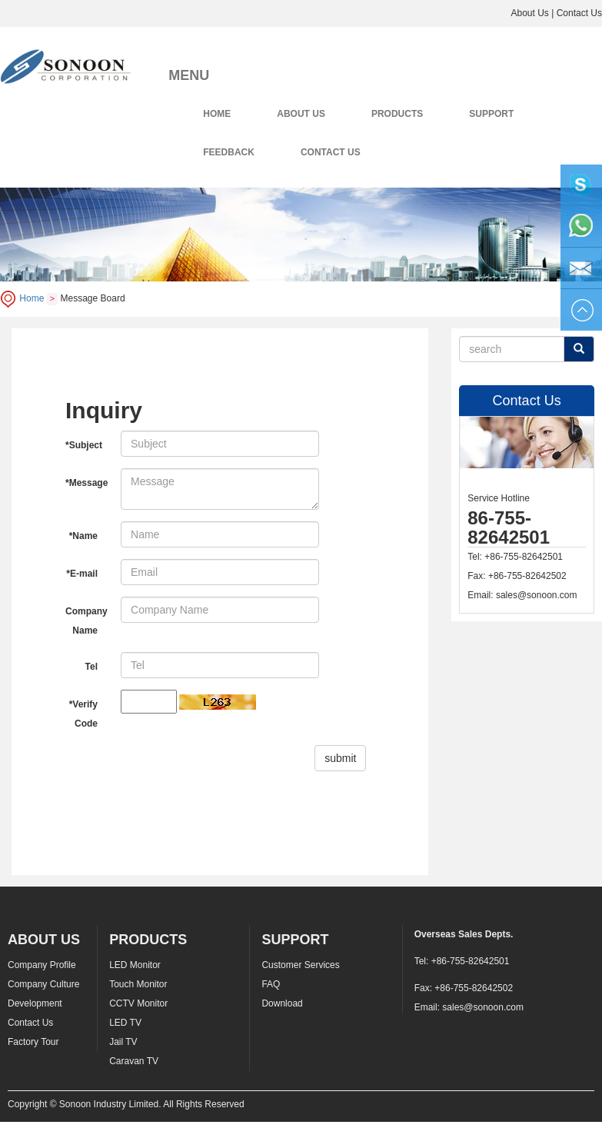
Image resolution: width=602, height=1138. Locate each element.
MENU (188, 75)
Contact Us (579, 13)
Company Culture (43, 984)
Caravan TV (133, 1061)
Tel (91, 666)
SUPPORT (491, 113)
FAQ (270, 984)
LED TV (125, 1022)
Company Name (86, 621)
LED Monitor (135, 965)
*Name (83, 536)
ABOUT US (301, 113)
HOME (217, 113)
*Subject (83, 445)
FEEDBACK (228, 152)
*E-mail (82, 573)
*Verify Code (83, 714)
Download (281, 1003)
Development (35, 1003)
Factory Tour (33, 1042)
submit (340, 758)
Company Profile (42, 965)
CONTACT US (331, 152)
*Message (86, 482)
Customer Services (300, 965)
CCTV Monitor (138, 1003)
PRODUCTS (397, 113)
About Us (529, 13)
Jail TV (123, 1042)
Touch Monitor (138, 984)
